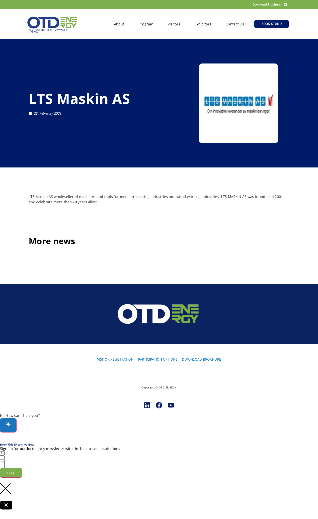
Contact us (235, 25)
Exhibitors (203, 25)
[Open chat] (9, 426)
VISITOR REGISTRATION (115, 360)
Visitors (174, 25)
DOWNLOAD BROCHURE (201, 360)
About (119, 25)
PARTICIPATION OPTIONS (158, 360)
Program (145, 25)
